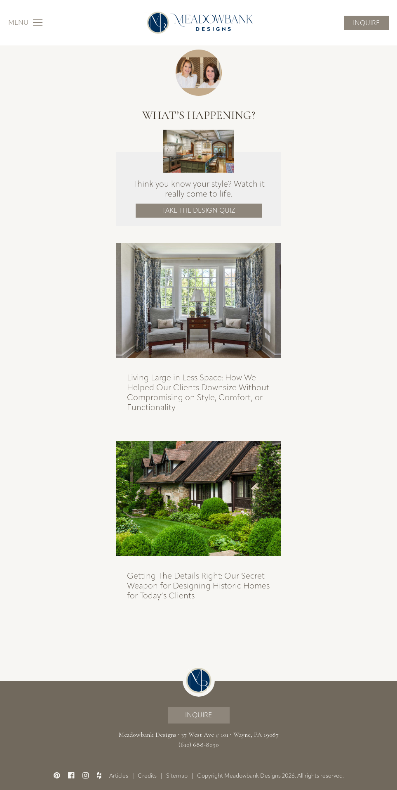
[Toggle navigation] (25, 23)
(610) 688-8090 (198, 744)
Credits (147, 775)
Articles (118, 775)
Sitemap (177, 775)
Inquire (366, 23)
